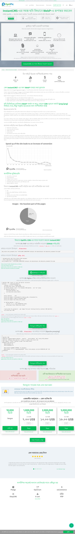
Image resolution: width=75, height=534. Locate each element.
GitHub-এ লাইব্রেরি (36, 273)
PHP (62, 495)
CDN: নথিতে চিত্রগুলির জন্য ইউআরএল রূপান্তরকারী (10, 268)
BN (71, 5)
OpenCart (37, 488)
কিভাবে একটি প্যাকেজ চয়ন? (10, 431)
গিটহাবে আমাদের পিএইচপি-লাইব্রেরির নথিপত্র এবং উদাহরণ (11, 264)
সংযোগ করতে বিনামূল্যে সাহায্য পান (7, 265)
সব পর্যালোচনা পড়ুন (61, 469)
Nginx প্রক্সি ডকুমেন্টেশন (5, 319)
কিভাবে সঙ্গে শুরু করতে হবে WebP (11, 69)
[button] (1, 0)
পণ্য (27, 5)
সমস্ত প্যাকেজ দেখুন (37, 440)
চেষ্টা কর (10, 428)
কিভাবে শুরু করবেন (40, 5)
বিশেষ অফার (48, 5)
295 (11, 18)
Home (3, 69)
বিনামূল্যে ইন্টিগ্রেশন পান (37, 326)
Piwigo (13, 488)
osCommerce (62, 488)
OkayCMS (13, 495)
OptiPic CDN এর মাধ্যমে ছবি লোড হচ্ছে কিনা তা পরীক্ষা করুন (11, 267)
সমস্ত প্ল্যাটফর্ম (37, 499)
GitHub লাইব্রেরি (53, 244)
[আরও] (55, 0)
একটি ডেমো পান (57, 5)
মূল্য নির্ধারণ (31, 5)
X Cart (37, 495)
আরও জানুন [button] (60, 531)
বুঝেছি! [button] (68, 531)
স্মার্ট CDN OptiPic (22, 0)
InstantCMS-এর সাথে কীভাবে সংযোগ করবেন (37, 64)
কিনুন (28, 428)
